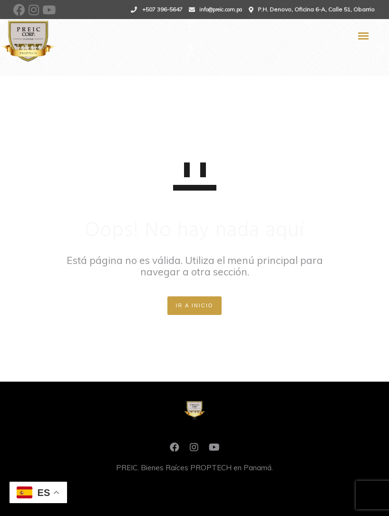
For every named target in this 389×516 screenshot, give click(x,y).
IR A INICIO (195, 305)
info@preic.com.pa (220, 9)
